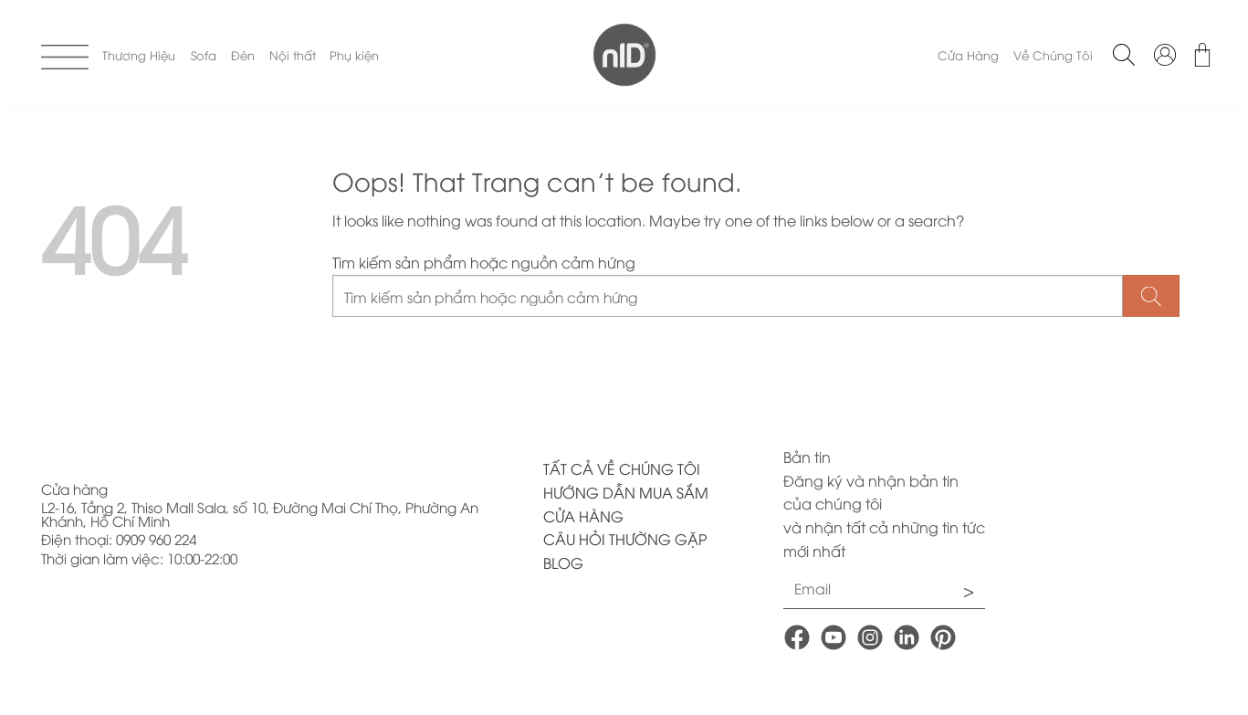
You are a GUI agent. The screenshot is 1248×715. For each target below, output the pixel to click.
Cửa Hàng (968, 55)
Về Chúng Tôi (1053, 55)
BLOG (563, 562)
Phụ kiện (354, 55)
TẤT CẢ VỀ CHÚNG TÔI (621, 468)
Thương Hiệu (138, 55)
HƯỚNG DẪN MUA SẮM (625, 492)
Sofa (203, 55)
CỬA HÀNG (583, 516)
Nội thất (292, 55)
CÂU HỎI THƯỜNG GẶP (625, 539)
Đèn (243, 55)
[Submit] (1151, 296)
